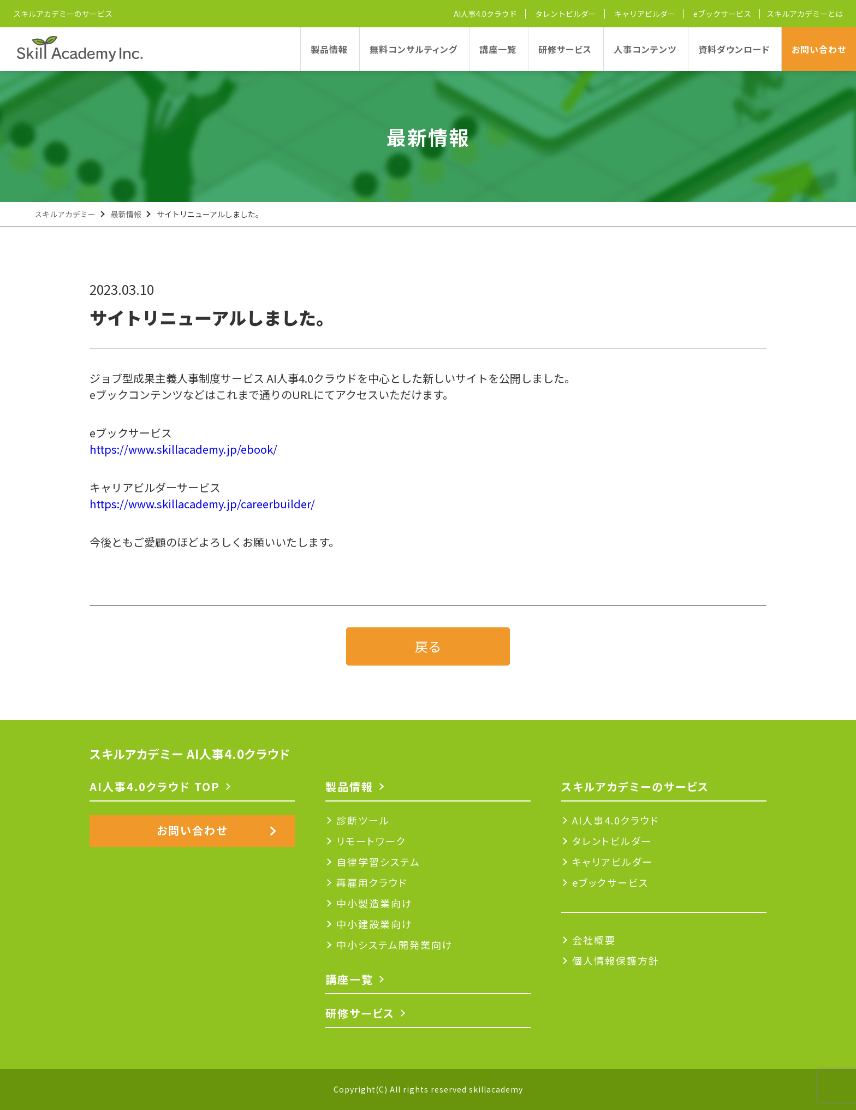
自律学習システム (378, 861)
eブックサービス (722, 13)
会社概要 (594, 940)
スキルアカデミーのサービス (62, 13)
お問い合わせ (819, 49)
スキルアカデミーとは (804, 13)
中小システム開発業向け (394, 944)
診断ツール (363, 820)
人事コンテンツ (645, 49)
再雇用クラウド (371, 882)
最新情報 (126, 214)
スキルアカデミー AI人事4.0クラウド (190, 753)
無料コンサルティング (413, 49)
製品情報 (329, 49)
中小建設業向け (374, 924)
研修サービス (565, 49)
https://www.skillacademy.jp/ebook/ (183, 449)
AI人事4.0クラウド (485, 13)
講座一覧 (497, 49)
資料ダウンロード (734, 49)
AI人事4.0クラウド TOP (155, 786)
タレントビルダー (565, 13)
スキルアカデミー (65, 214)
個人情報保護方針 (615, 960)
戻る (428, 646)
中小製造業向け (374, 903)
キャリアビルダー (644, 13)
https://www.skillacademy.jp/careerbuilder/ (202, 504)
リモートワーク (371, 841)
